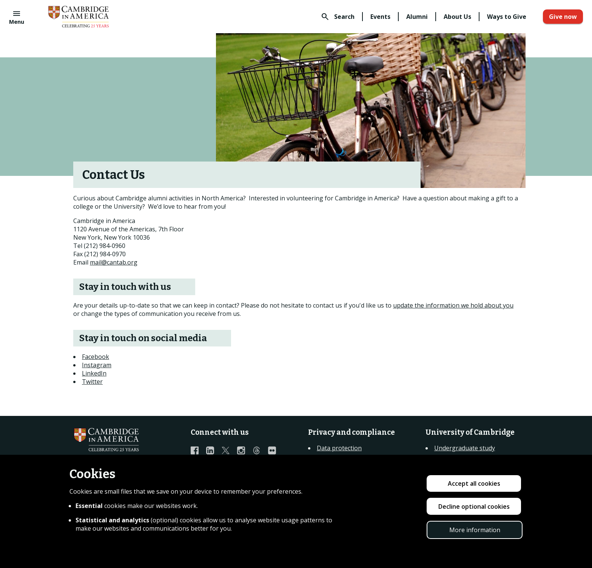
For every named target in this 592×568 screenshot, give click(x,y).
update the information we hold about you (453, 305)
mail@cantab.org (113, 262)
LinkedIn (94, 373)
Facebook (95, 356)
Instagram (96, 365)
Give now (563, 16)
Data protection (339, 448)
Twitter (92, 381)
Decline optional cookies (474, 506)
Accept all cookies (474, 483)
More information (474, 530)
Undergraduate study (464, 448)
